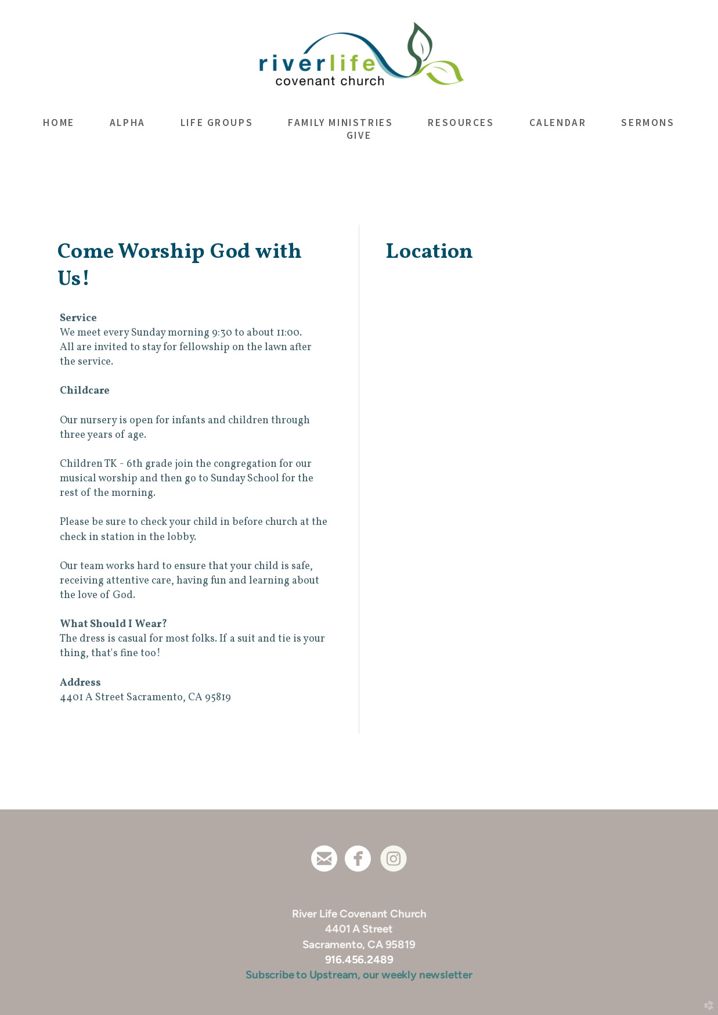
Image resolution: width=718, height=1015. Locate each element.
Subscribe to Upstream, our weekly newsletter (359, 974)
